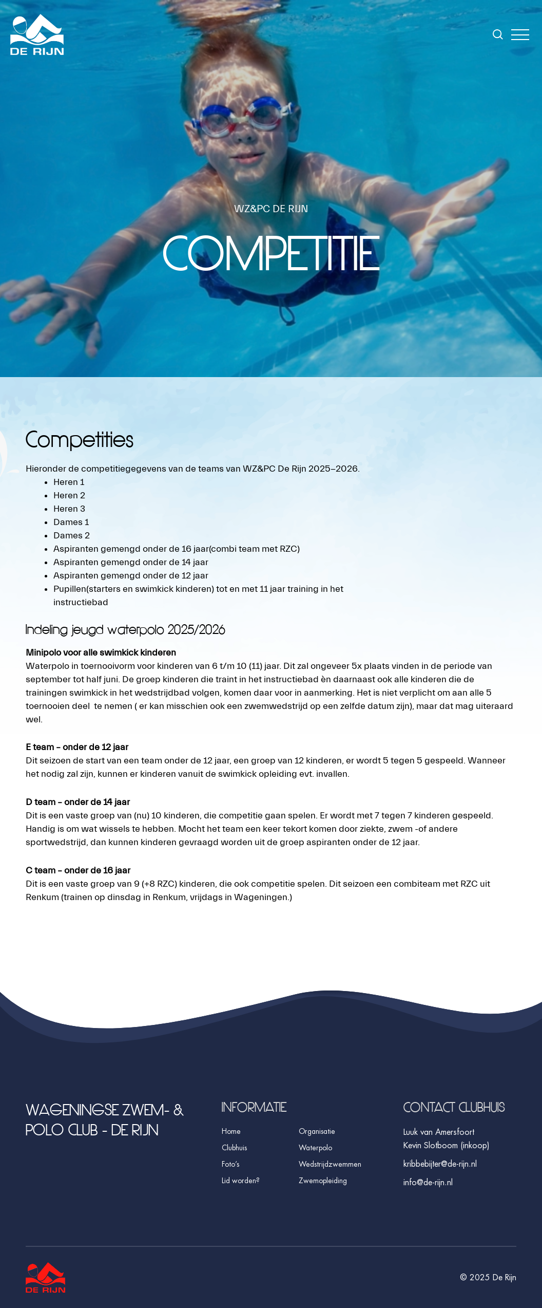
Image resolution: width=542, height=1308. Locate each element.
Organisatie (317, 1131)
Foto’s (230, 1164)
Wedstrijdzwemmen (330, 1164)
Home (231, 1131)
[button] (520, 34)
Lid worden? (241, 1180)
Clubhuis (234, 1147)
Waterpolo (315, 1147)
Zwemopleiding (323, 1180)
